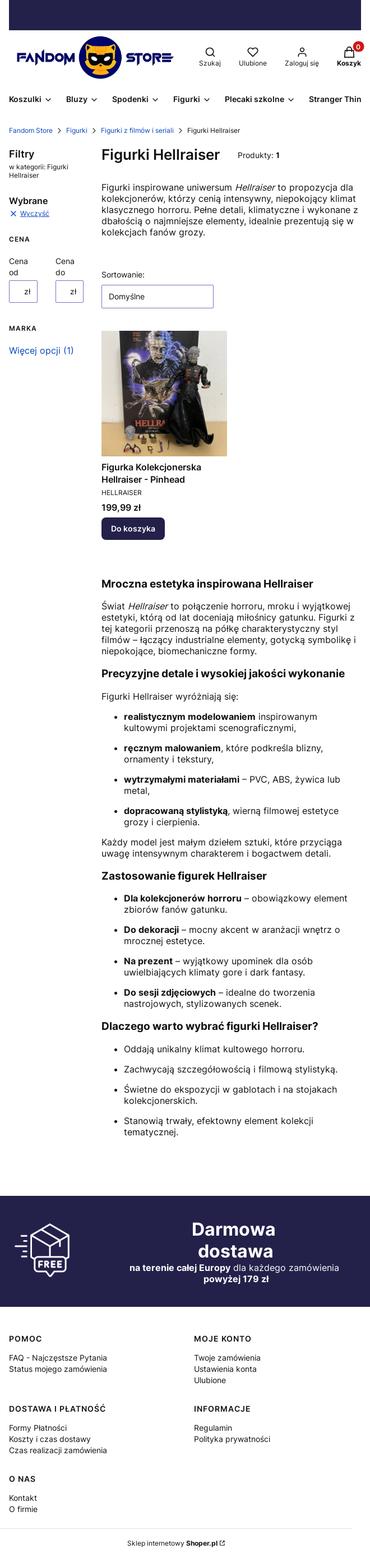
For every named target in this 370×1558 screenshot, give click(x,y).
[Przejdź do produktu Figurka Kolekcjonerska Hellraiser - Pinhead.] (164, 393)
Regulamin (213, 1427)
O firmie (23, 1509)
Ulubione (210, 1380)
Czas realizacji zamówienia (58, 1450)
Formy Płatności (38, 1427)
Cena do (65, 266)
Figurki (76, 130)
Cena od (18, 266)
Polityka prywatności (232, 1439)
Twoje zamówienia (227, 1357)
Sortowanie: (123, 274)
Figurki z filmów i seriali (137, 130)
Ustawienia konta (225, 1369)
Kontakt (23, 1497)
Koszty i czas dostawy (50, 1439)
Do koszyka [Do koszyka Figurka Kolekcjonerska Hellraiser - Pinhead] (133, 528)
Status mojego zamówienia (58, 1369)
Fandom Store (31, 130)
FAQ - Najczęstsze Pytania (58, 1357)
